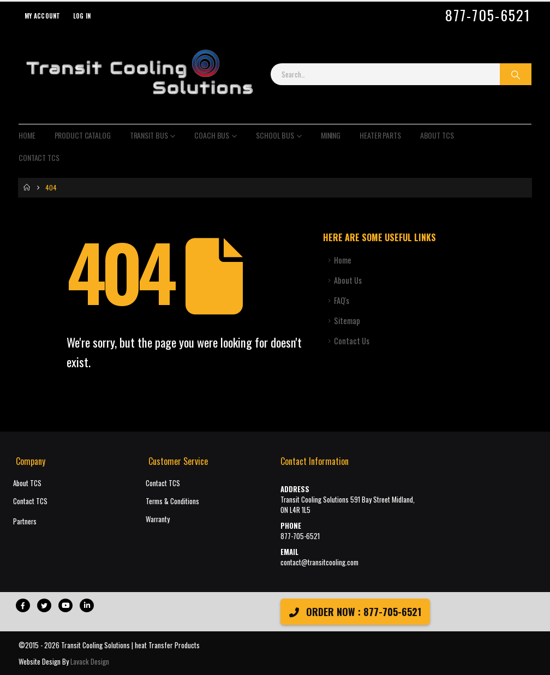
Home (27, 135)
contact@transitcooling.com (319, 562)
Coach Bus (211, 135)
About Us (348, 280)
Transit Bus (149, 135)
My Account (43, 15)
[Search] (515, 74)
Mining (330, 135)
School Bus (275, 135)
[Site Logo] (139, 74)
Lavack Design (89, 661)
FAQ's (341, 300)
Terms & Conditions (172, 501)
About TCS (437, 135)
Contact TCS (39, 157)
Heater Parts (380, 135)
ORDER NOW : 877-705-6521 (355, 611)
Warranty (158, 519)
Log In (82, 15)
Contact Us (351, 341)
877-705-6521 (487, 15)
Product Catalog (83, 135)
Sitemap (347, 320)
